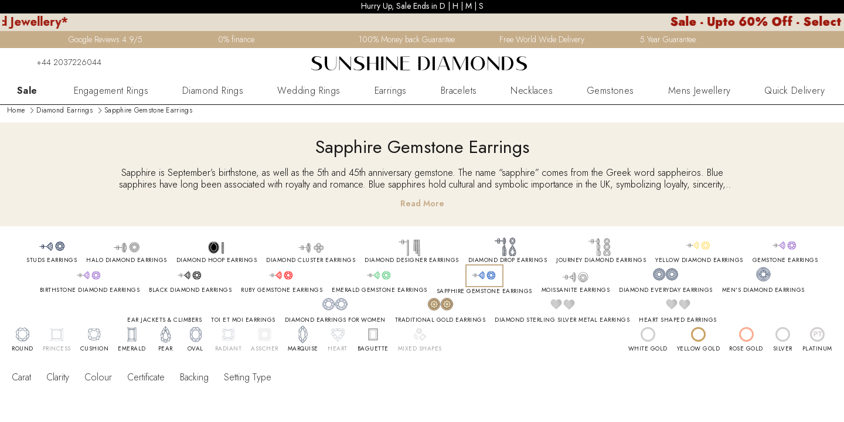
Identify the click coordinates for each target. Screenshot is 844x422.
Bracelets (459, 91)
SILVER (782, 349)
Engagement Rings (111, 91)
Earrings (391, 91)
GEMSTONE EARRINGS (785, 260)
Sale (27, 91)
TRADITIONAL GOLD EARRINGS (440, 320)
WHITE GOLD (648, 349)
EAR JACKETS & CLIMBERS (164, 320)
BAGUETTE (373, 349)
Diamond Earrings (64, 110)
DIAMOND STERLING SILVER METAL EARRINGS (562, 320)
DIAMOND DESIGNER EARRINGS (412, 260)
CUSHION (94, 349)
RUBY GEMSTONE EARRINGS (281, 290)
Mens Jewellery (699, 91)
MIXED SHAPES (420, 349)
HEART (338, 349)
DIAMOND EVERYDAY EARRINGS (666, 290)
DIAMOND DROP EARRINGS (507, 260)
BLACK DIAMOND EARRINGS (190, 290)
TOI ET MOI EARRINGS (243, 320)
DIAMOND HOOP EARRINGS (216, 260)
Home (16, 110)
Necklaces (532, 91)
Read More (422, 203)
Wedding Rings (308, 91)
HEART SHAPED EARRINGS (678, 320)
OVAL (195, 349)
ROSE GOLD (746, 349)
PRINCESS (57, 349)
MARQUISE (303, 349)
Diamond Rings (212, 91)
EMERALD (132, 349)
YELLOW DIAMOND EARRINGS (699, 260)
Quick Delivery (794, 91)
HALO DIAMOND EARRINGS (126, 260)
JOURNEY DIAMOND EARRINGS (601, 260)
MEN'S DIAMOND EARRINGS (763, 290)
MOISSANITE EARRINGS (576, 290)
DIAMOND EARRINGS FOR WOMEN (335, 320)
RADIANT (228, 349)
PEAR (165, 349)
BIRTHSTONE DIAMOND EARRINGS (90, 290)
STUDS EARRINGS (51, 260)
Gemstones (610, 91)
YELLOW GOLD (698, 349)
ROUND (22, 349)
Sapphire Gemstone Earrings (148, 110)
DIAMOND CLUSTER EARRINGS (310, 260)
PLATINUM (817, 349)
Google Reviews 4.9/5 (105, 39)
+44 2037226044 (61, 62)
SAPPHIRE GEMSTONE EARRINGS (484, 291)
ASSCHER (264, 349)
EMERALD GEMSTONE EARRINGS (379, 290)
